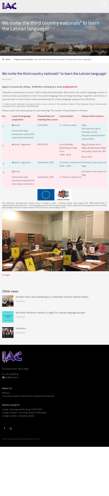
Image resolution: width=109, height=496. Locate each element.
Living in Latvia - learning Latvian (18, 415)
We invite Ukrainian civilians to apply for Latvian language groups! (50, 312)
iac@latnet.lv (70, 86)
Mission (6, 392)
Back (6, 275)
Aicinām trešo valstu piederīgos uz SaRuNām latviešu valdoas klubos (52, 296)
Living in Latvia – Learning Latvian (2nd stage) (24, 412)
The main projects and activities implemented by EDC (28, 396)
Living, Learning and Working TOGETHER (22, 409)
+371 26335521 (11, 374)
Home (7, 59)
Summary (21, 328)
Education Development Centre (28, 439)
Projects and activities (23, 59)
